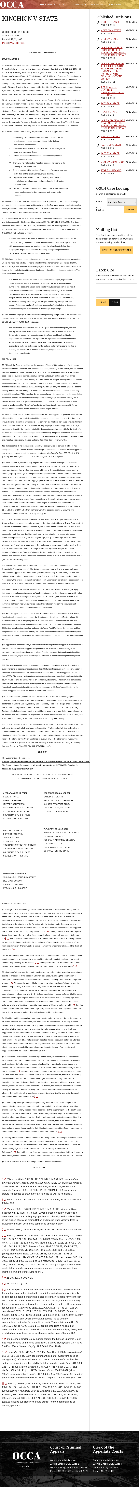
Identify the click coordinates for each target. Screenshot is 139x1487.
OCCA (26, 1456)
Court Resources (79, 4)
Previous (13, 42)
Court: (99, 202)
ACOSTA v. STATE (110, 103)
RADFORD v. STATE (111, 145)
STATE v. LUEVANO (111, 170)
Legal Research (97, 4)
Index (5, 42)
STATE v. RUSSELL (111, 22)
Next (22, 42)
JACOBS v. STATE (110, 153)
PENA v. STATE (109, 111)
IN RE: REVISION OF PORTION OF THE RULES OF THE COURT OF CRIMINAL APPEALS (113, 51)
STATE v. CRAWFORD (112, 161)
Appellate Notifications (116, 250)
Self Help (62, 4)
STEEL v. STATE (109, 38)
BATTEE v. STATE (110, 136)
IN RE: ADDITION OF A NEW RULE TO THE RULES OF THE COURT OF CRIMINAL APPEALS (113, 124)
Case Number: (100, 209)
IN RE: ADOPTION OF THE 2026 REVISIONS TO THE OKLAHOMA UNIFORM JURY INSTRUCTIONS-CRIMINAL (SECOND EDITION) (112, 71)
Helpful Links (115, 4)
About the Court (46, 4)
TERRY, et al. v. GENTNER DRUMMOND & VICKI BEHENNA (112, 91)
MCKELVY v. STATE (111, 30)
